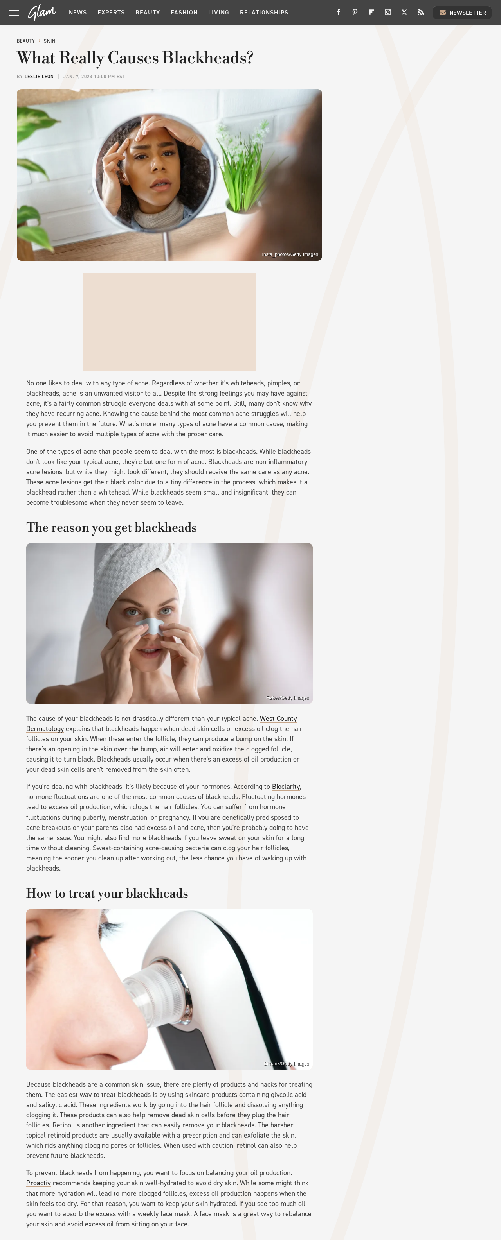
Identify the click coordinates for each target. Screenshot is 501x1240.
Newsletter (462, 12)
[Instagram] (388, 15)
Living (218, 12)
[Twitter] (404, 15)
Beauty (147, 12)
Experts (111, 12)
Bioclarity (286, 786)
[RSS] (420, 15)
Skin (50, 41)
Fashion (184, 12)
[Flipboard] (371, 15)
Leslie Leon (39, 76)
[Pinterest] (355, 15)
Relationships (264, 12)
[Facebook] (338, 15)
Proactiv (38, 1183)
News (78, 12)
